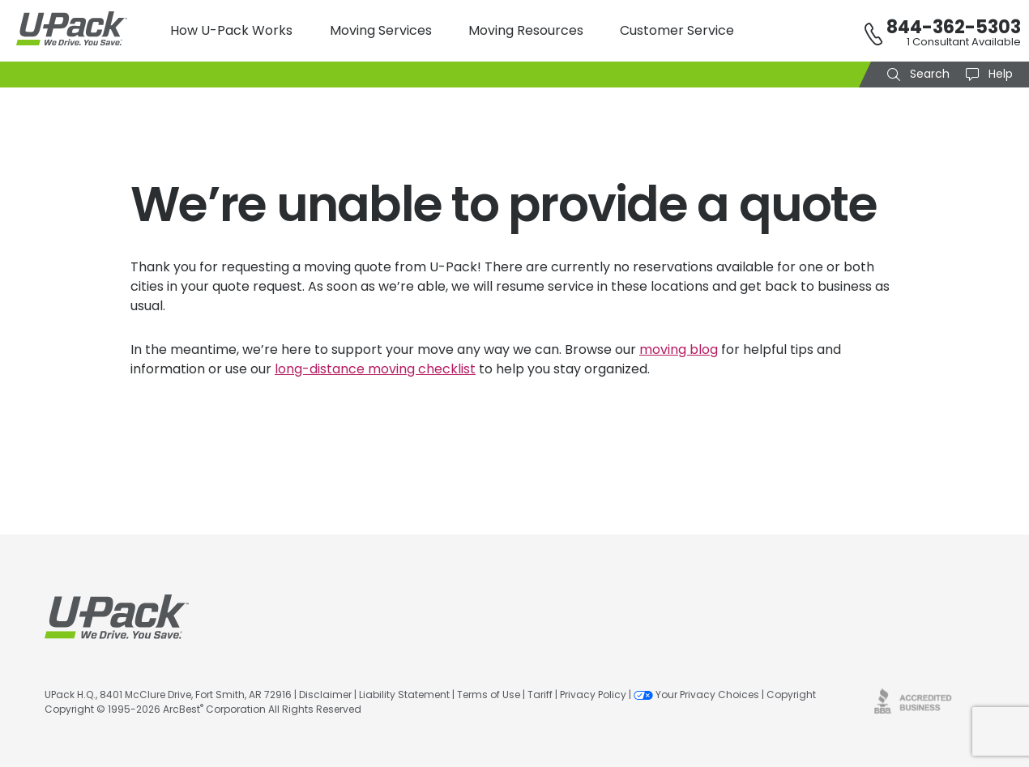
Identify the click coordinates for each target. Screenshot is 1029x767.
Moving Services (381, 30)
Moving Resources (525, 30)
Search (928, 74)
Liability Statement (404, 694)
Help (999, 74)
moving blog (678, 349)
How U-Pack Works (231, 30)
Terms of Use (488, 694)
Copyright (791, 694)
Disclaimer (325, 694)
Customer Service (677, 30)
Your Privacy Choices (696, 694)
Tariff (540, 694)
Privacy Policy (593, 694)
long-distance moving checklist (375, 369)
